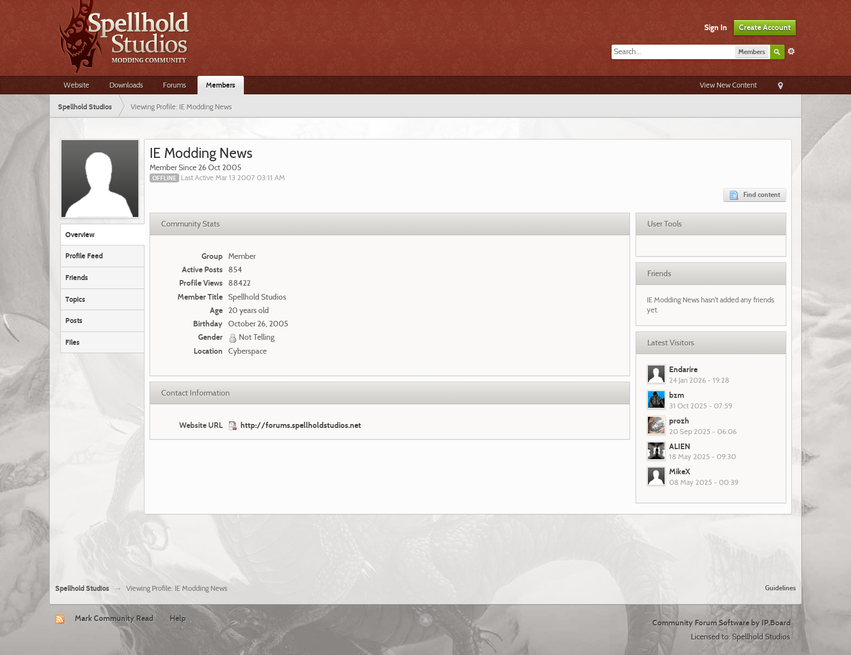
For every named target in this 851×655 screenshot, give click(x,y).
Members (220, 84)
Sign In (715, 27)
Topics (75, 299)
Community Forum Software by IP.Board (721, 623)
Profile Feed (84, 255)
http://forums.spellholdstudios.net (301, 425)
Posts (74, 320)
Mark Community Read (114, 618)
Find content (754, 195)
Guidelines (780, 588)
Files (72, 342)
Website (76, 84)
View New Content (728, 84)
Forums (174, 84)
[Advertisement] (426, 544)
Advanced (791, 51)
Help (178, 618)
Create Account (765, 27)
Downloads (126, 84)
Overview (79, 234)
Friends (76, 277)
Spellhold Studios (82, 588)
